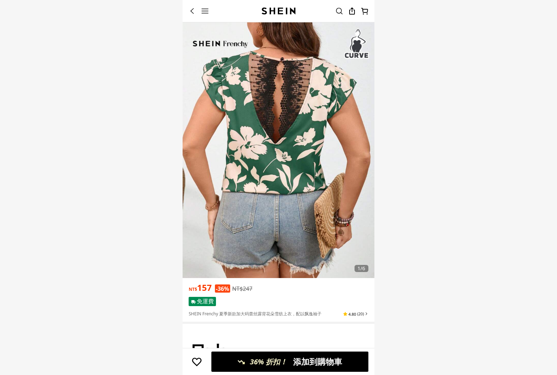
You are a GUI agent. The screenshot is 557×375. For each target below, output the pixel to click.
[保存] (197, 362)
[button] (355, 314)
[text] (200, 287)
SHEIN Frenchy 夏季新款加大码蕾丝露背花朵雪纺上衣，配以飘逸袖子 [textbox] (255, 314)
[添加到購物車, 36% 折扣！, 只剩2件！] (289, 362)
